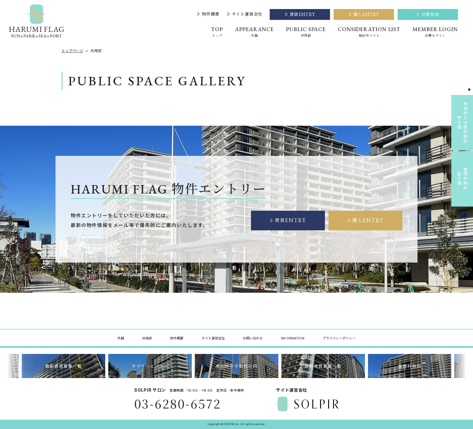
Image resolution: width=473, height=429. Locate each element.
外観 (120, 338)
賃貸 (288, 220)
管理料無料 (409, 366)
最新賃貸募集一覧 (63, 366)
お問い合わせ (253, 338)
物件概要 (208, 14)
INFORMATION (292, 338)
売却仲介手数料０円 (237, 366)
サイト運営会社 (244, 14)
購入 (366, 220)
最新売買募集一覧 (322, 366)
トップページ (72, 51)
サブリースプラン (150, 366)
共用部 (147, 338)
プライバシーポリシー (339, 338)
